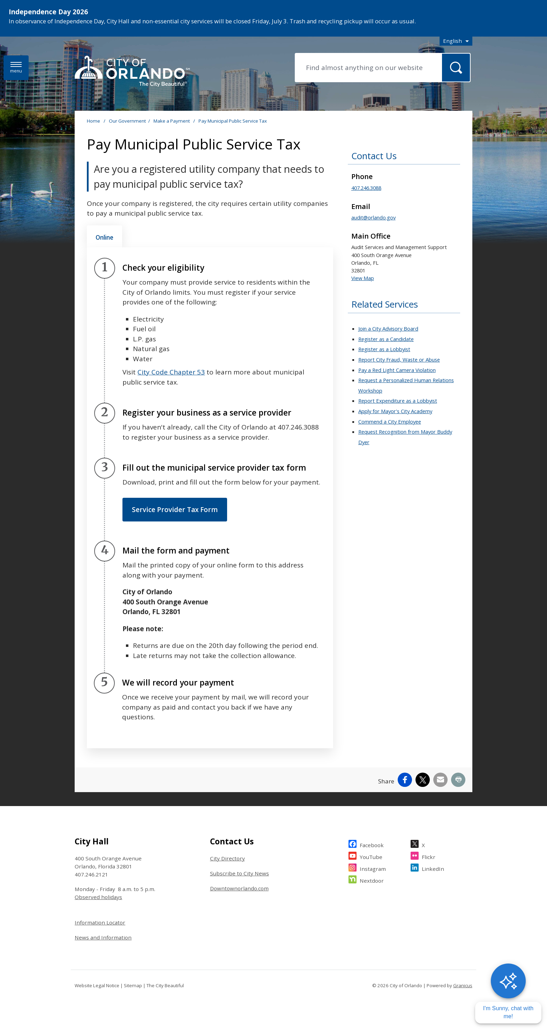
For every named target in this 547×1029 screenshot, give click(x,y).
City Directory (227, 858)
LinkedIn (433, 868)
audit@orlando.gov (373, 217)
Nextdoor (372, 879)
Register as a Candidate (386, 338)
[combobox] (456, 41)
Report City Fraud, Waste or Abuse (399, 359)
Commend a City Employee (389, 421)
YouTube (371, 856)
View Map (362, 277)
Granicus (462, 985)
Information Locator (100, 922)
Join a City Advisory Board (388, 328)
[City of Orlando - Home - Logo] (132, 72)
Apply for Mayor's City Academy (395, 411)
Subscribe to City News (239, 873)
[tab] (104, 236)
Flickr (428, 856)
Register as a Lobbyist (384, 349)
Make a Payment (172, 121)
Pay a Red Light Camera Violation (397, 369)
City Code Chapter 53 (171, 372)
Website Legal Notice (97, 985)
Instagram (373, 868)
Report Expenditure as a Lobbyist (397, 400)
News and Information (103, 937)
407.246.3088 (366, 187)
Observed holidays (98, 896)
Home (93, 121)
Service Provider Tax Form (175, 509)
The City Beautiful (165, 985)
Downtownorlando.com (239, 888)
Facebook (372, 844)
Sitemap (133, 985)
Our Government (127, 121)
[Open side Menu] (16, 67)
